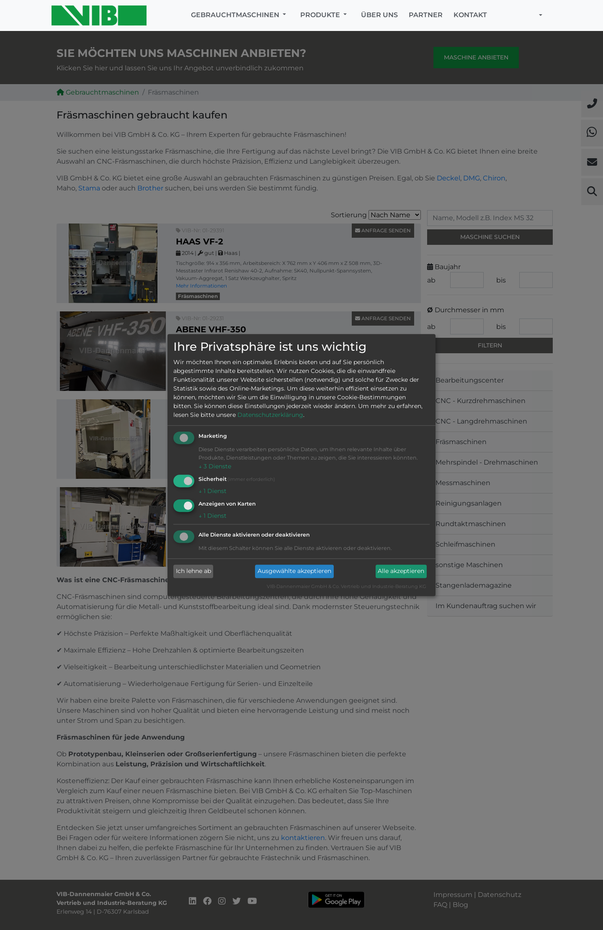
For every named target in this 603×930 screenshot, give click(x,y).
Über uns (379, 15)
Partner (426, 15)
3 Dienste (214, 466)
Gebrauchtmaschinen (236, 15)
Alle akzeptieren (401, 571)
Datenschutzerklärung (270, 415)
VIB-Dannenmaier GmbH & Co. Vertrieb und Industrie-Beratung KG (346, 586)
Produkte (321, 15)
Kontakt (470, 15)
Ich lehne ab (193, 571)
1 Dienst (212, 491)
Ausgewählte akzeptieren (294, 571)
